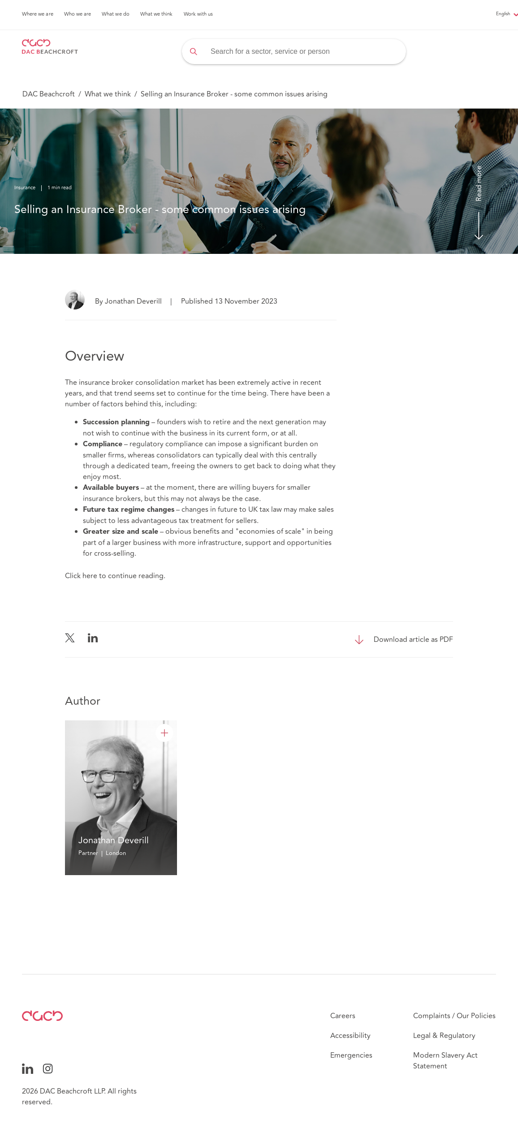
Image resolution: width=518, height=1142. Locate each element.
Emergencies (351, 1055)
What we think (156, 14)
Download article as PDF (413, 639)
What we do (116, 14)
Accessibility (350, 1035)
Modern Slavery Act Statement (445, 1061)
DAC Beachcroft (48, 94)
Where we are (37, 14)
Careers (342, 1016)
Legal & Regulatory (444, 1035)
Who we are (77, 14)
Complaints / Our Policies (454, 1016)
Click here (81, 576)
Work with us (198, 14)
